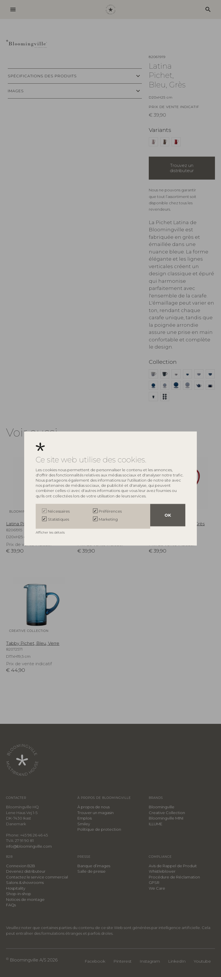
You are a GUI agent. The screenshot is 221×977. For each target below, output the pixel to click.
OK (168, 516)
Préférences (110, 512)
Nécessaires (59, 512)
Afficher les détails (51, 531)
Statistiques (58, 519)
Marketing (108, 519)
